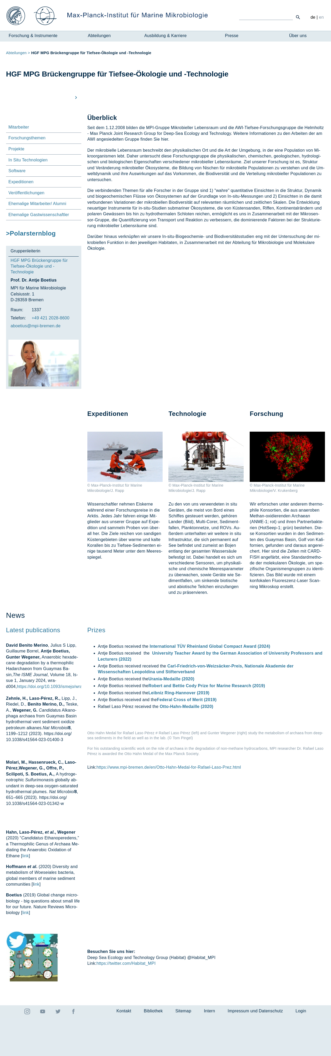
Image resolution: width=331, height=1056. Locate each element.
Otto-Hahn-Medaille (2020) (186, 738)
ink (36, 916)
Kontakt (124, 1049)
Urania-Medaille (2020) (171, 710)
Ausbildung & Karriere (165, 35)
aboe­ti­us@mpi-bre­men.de (36, 326)
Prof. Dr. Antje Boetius (34, 280)
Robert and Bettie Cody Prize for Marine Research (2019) (206, 717)
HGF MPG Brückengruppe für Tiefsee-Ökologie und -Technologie (39, 266)
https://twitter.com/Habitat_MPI (126, 1002)
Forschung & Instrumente (33, 35)
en (321, 17)
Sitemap (183, 1049)
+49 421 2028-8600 (50, 318)
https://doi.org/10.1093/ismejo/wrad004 (54, 718)
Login (300, 1049)
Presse (231, 35)
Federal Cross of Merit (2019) (187, 731)
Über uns (298, 35)
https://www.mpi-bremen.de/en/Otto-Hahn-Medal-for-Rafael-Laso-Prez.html (169, 951)
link (25, 887)
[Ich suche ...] (266, 17)
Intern (209, 1049)
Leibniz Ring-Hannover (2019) (178, 724)
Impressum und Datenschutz (255, 1049)
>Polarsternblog (31, 233)
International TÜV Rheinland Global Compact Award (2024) (210, 678)
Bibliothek (153, 1049)
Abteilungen (99, 35)
